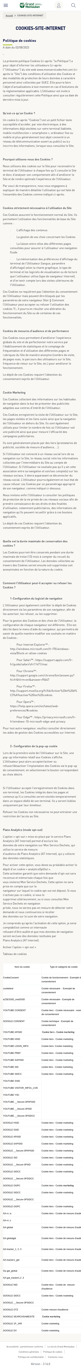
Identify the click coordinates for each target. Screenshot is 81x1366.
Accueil (9, 15)
